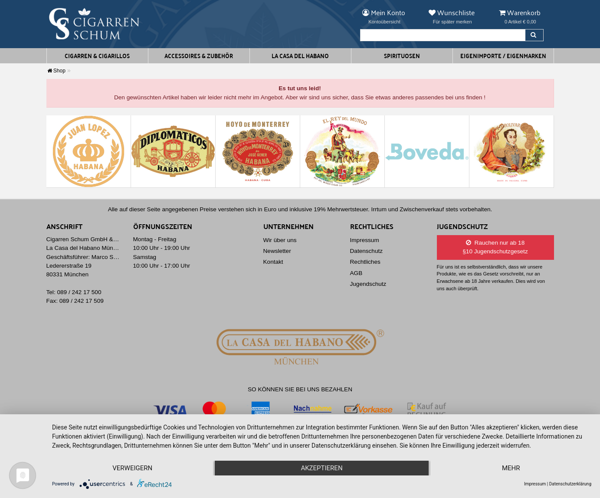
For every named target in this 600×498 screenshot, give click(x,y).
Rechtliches (365, 262)
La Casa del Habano (300, 55)
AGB (356, 273)
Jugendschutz (368, 284)
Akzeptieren (321, 468)
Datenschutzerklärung (570, 484)
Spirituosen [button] (402, 55)
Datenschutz (366, 251)
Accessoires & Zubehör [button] (198, 55)
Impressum (364, 240)
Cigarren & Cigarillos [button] (97, 55)
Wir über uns (280, 240)
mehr (511, 468)
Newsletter (277, 251)
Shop (56, 71)
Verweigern (132, 468)
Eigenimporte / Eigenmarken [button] (503, 55)
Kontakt (273, 262)
